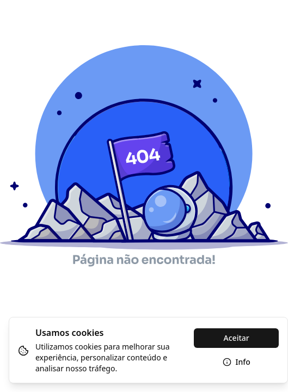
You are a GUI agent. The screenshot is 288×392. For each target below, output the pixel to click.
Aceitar (236, 338)
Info (236, 362)
